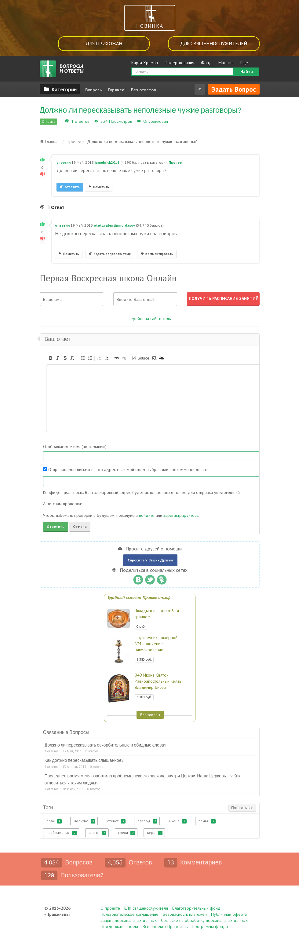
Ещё (244, 62)
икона (178, 821)
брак (54, 821)
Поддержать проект (119, 926)
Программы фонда (210, 926)
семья (207, 821)
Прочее (176, 121)
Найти (246, 71)
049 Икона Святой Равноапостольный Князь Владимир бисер (158, 681)
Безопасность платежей (185, 914)
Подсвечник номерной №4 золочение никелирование (156, 643)
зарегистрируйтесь (180, 515)
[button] (50, 358)
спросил (64, 162)
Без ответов (143, 90)
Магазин (226, 62)
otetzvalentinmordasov (114, 225)
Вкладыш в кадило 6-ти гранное (157, 613)
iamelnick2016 (107, 162)
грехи (126, 832)
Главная (50, 141)
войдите (147, 515)
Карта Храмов (144, 62)
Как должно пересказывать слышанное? (84, 760)
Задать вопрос (234, 89)
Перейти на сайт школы (150, 318)
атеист (116, 821)
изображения (61, 832)
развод (147, 821)
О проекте (110, 908)
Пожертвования (179, 62)
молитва (84, 821)
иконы (97, 832)
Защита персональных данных (128, 920)
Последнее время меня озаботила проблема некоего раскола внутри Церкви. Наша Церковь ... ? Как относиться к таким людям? (142, 779)
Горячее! (117, 90)
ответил (62, 225)
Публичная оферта (229, 914)
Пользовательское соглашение (129, 914)
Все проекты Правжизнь (165, 926)
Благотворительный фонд (196, 908)
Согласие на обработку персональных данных (204, 920)
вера (154, 832)
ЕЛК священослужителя (146, 908)
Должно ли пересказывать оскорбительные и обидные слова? (105, 745)
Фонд (206, 62)
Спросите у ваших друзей (150, 560)
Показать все (242, 808)
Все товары (150, 714)
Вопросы (94, 90)
